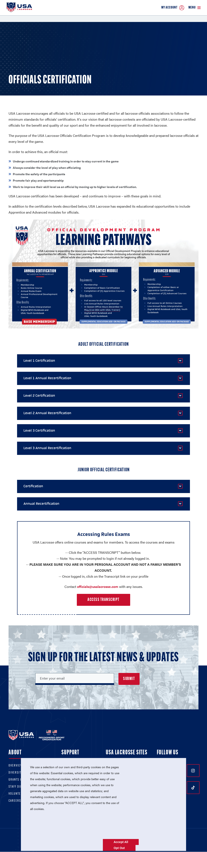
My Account (172, 7)
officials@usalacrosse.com (97, 586)
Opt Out (119, 848)
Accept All (121, 842)
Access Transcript (103, 600)
